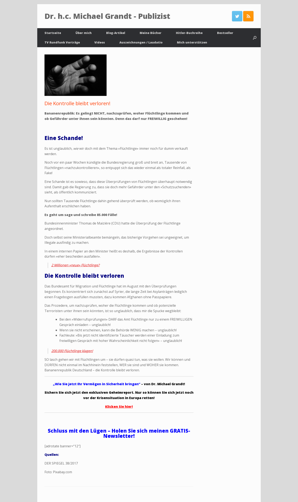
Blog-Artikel (115, 33)
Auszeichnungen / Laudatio (140, 42)
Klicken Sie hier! (119, 406)
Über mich (84, 33)
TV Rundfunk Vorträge (62, 42)
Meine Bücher (150, 33)
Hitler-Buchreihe (189, 33)
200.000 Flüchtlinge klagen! (72, 351)
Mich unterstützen (192, 42)
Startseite (52, 33)
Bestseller (225, 33)
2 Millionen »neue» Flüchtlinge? (75, 265)
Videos (99, 42)
